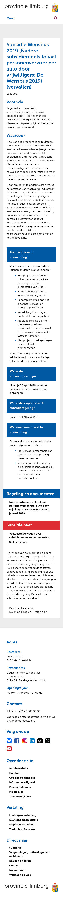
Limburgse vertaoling (22, 815)
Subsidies (15, 847)
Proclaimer (16, 791)
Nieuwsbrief (16, 870)
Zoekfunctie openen (55, 18)
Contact (14, 865)
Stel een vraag (18, 542)
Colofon (14, 773)
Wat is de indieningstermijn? (23, 373)
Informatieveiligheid (22, 782)
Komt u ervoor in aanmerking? (21, 254)
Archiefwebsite (18, 768)
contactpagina (26, 720)
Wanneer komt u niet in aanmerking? (26, 430)
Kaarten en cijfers (20, 860)
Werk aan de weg (20, 874)
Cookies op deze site (22, 777)
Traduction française (22, 829)
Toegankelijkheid (20, 796)
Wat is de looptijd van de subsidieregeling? (27, 405)
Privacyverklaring (20, 787)
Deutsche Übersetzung (23, 819)
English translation (21, 824)
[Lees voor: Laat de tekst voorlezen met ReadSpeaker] (12, 93)
